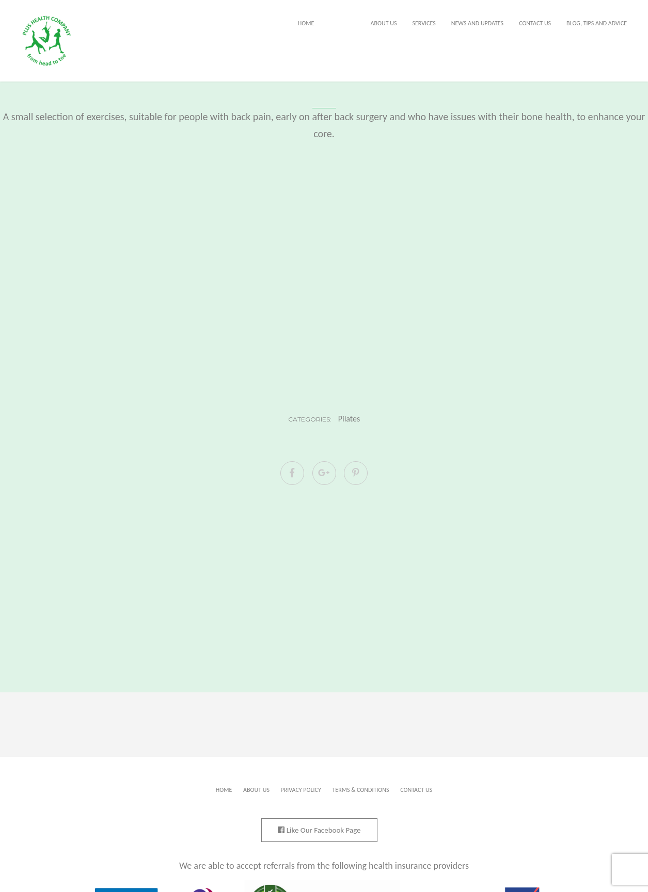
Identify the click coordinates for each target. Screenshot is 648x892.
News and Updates (477, 23)
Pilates (349, 419)
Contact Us (535, 23)
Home (306, 23)
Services (423, 23)
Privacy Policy (301, 789)
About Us (384, 23)
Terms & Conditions (360, 789)
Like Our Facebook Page (319, 830)
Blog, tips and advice (596, 23)
